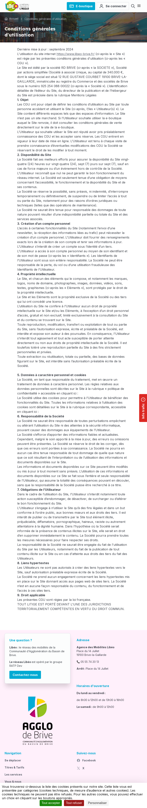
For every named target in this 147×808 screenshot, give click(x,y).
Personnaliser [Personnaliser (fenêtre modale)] (97, 803)
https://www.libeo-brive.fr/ (75, 54)
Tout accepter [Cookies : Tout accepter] (51, 803)
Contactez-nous (25, 675)
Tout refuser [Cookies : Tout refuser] (74, 803)
